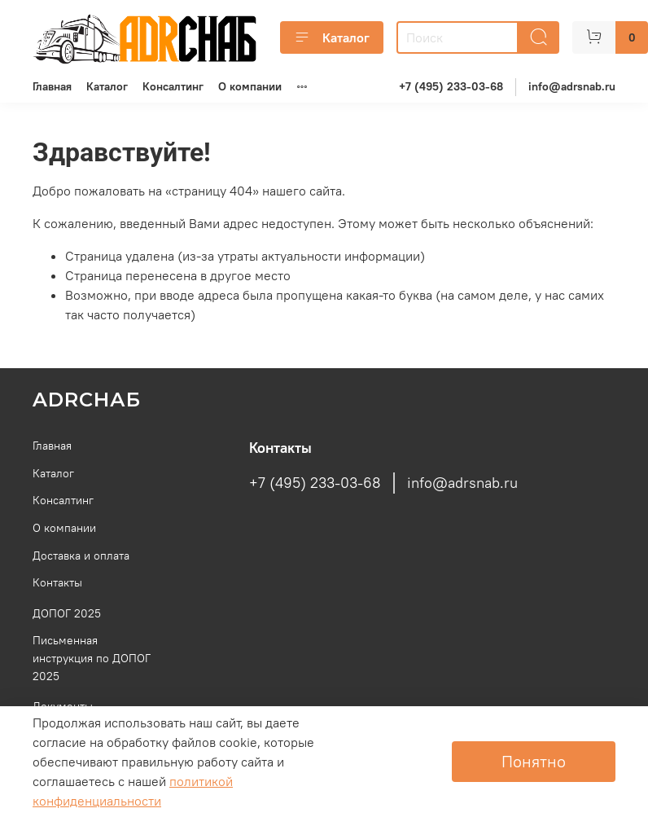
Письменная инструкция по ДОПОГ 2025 (92, 658)
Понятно (533, 761)
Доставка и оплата (81, 555)
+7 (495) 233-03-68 (451, 86)
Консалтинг (173, 86)
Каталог (332, 37)
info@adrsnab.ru (571, 86)
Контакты (57, 582)
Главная (52, 86)
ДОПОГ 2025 (67, 613)
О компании (250, 86)
